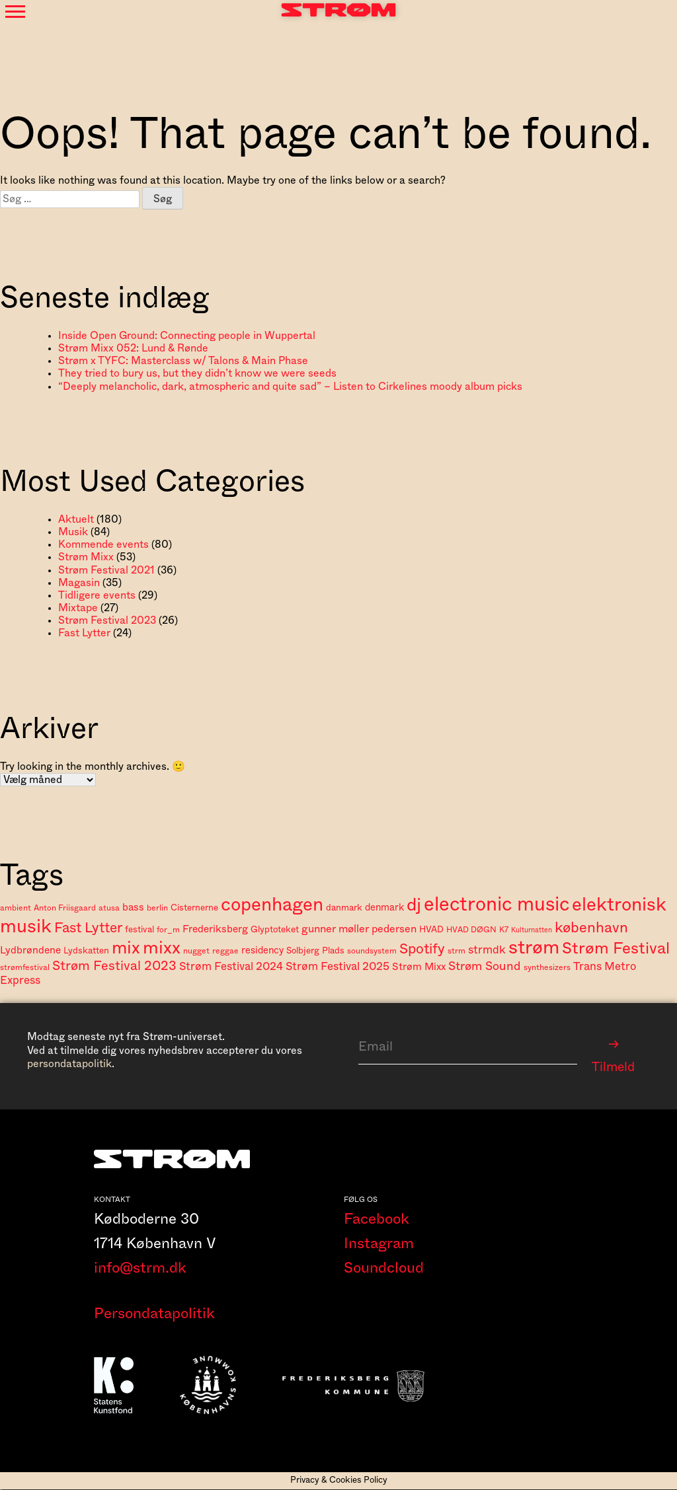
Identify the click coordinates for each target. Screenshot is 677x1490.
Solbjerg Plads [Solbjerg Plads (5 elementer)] (315, 950)
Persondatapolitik (154, 1315)
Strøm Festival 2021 (106, 570)
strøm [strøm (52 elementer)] (533, 947)
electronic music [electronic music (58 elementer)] (496, 904)
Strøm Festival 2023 (107, 620)
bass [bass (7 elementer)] (133, 908)
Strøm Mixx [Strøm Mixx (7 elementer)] (419, 967)
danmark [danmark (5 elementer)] (344, 908)
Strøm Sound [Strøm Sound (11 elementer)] (484, 966)
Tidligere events (97, 595)
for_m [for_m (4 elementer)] (168, 930)
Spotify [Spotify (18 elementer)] (422, 949)
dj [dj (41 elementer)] (414, 905)
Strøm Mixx (86, 557)
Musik (73, 532)
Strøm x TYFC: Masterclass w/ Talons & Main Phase (183, 360)
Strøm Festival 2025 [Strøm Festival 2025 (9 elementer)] (337, 966)
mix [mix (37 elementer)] (126, 948)
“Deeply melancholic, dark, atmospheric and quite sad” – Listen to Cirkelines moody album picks (290, 386)
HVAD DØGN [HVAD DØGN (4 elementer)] (471, 930)
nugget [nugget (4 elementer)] (196, 951)
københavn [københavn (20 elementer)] (591, 927)
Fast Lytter (84, 633)
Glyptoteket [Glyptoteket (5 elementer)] (275, 929)
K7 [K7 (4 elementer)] (503, 930)
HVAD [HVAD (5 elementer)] (431, 929)
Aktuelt (76, 519)
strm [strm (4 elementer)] (456, 951)
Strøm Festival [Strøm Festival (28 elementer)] (616, 948)
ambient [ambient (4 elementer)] (15, 908)
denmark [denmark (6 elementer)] (384, 908)
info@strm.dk (140, 1268)
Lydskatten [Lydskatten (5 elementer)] (86, 950)
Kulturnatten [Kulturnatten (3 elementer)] (531, 930)
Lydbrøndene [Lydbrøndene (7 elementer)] (30, 950)
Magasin (79, 582)
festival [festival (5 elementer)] (139, 929)
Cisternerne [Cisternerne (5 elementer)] (194, 908)
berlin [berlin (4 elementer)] (157, 908)
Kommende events (103, 544)
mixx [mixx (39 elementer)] (161, 948)
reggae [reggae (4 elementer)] (225, 951)
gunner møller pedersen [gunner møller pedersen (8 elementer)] (359, 929)
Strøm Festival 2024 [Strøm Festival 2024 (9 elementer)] (231, 966)
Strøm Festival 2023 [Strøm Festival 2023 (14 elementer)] (114, 966)
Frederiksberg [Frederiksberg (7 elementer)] (215, 929)
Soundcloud (384, 1268)
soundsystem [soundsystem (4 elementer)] (372, 951)
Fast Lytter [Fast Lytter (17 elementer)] (88, 928)
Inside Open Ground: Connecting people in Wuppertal (186, 335)
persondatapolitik (69, 1064)
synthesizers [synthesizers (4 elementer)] (547, 967)
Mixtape (78, 608)
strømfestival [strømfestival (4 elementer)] (25, 967)
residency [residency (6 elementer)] (262, 950)
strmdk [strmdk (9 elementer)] (487, 949)
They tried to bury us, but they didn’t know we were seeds (197, 373)
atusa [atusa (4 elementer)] (109, 908)
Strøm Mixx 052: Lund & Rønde (133, 348)
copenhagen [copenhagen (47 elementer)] (272, 905)
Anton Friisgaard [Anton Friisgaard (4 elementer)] (65, 908)
